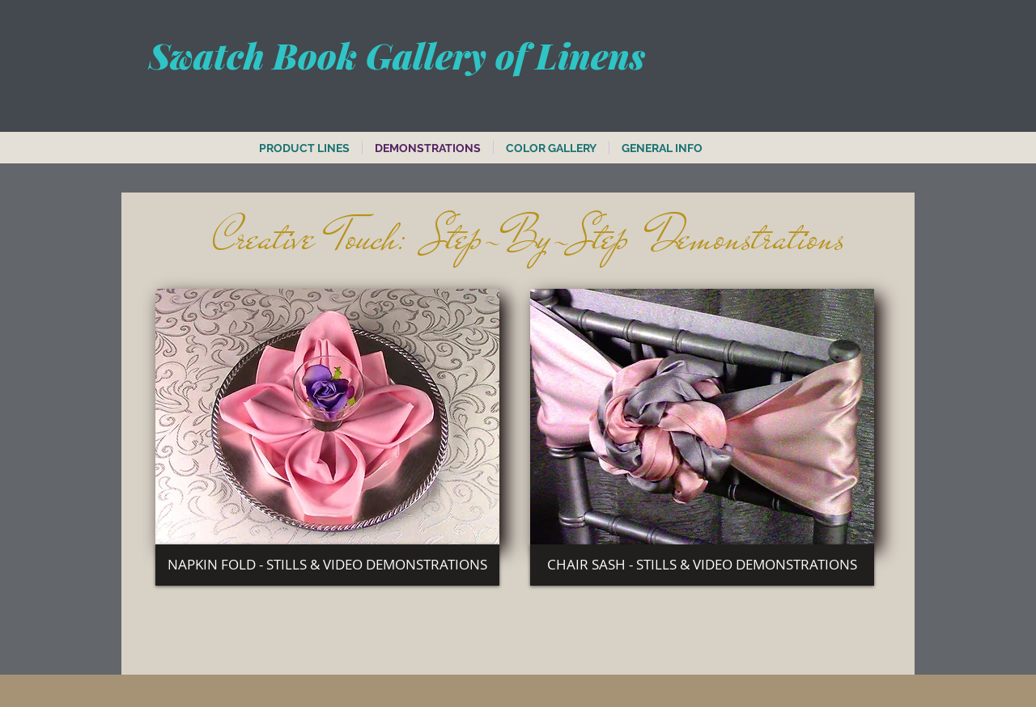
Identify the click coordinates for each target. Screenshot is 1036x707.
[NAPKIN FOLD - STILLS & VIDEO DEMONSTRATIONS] (327, 565)
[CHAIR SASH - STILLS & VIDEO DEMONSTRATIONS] (702, 565)
